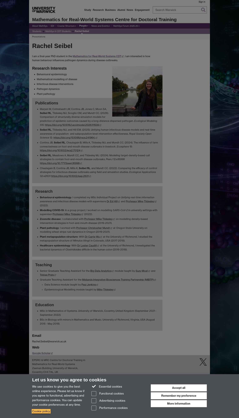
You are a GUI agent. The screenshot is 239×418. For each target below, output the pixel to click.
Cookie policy (41, 411)
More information (178, 403)
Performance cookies (109, 408)
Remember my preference (178, 395)
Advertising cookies (108, 401)
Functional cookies (107, 394)
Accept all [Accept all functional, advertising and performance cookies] (178, 388)
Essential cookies (106, 386)
